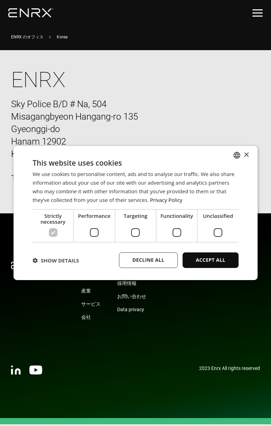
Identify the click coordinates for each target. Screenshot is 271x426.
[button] (55, 260)
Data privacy (130, 311)
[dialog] (135, 213)
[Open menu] (257, 13)
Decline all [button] (148, 260)
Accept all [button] (210, 260)
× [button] (246, 154)
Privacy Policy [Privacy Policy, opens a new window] (166, 199)
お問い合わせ (131, 298)
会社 (86, 319)
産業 (86, 292)
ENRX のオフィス (27, 39)
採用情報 (127, 285)
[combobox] (236, 155)
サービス (91, 305)
